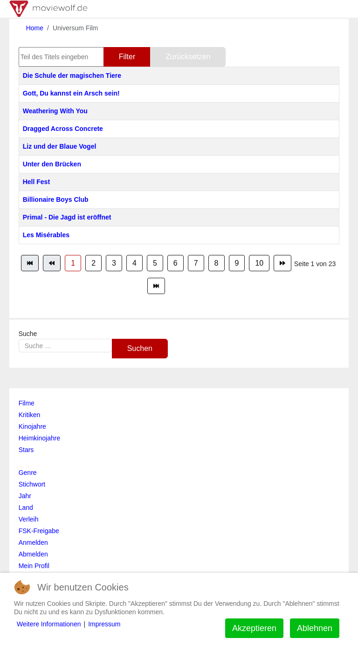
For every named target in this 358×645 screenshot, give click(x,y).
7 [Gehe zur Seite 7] (196, 263)
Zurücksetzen (187, 57)
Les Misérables (46, 235)
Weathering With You (55, 111)
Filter (127, 57)
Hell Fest (36, 181)
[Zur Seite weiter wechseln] (282, 263)
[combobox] (65, 345)
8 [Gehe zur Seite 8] (216, 263)
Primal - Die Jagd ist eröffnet (67, 217)
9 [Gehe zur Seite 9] (237, 263)
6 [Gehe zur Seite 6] (175, 263)
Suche (28, 333)
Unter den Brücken (52, 164)
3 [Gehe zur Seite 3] (114, 263)
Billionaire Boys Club (56, 199)
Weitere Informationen (49, 624)
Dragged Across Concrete (63, 128)
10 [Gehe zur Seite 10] (259, 263)
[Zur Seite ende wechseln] (156, 286)
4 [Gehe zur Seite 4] (134, 263)
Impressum (104, 624)
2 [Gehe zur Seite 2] (93, 263)
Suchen (139, 348)
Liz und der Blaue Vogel (59, 146)
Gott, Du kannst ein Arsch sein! (71, 93)
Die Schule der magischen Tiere (72, 75)
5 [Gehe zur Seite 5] (155, 263)
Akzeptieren (254, 628)
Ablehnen (314, 628)
